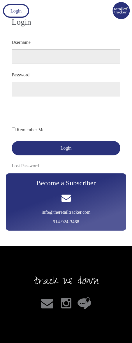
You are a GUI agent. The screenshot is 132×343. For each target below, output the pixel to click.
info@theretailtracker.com (66, 212)
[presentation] (56, 115)
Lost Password (25, 165)
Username (21, 42)
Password (20, 74)
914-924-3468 (66, 221)
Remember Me (31, 129)
